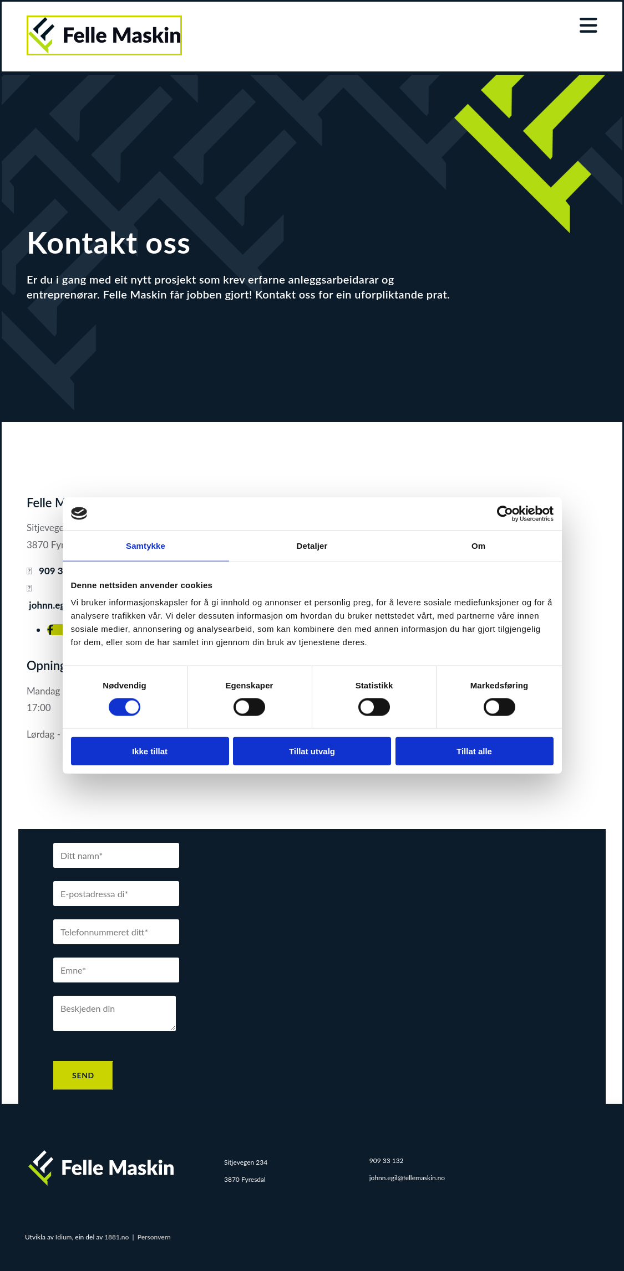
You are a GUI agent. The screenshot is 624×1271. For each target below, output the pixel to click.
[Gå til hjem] (104, 52)
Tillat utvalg (312, 751)
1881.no (116, 1237)
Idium (63, 1237)
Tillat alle (474, 751)
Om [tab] (478, 545)
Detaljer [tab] (312, 545)
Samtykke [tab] (145, 545)
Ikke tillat (150, 751)
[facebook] (50, 630)
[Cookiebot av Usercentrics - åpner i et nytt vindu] (505, 513)
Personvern (154, 1237)
